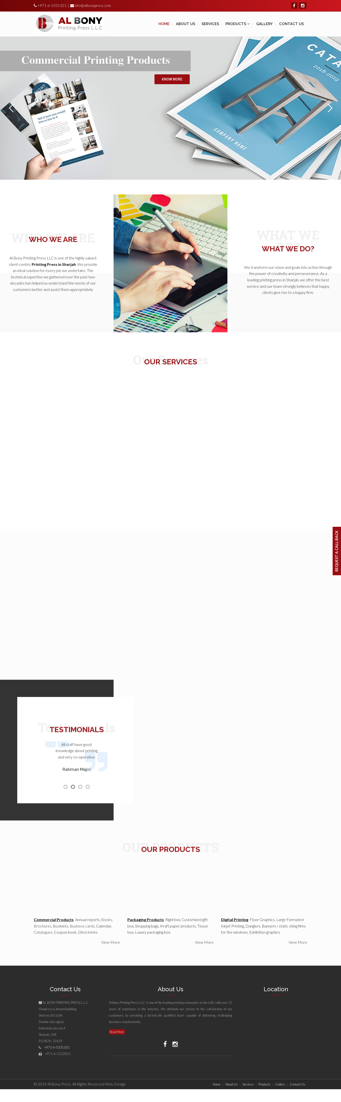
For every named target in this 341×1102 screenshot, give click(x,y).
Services (248, 1084)
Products (264, 1084)
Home (217, 1084)
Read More (117, 1032)
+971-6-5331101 (52, 5)
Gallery (280, 1084)
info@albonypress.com (93, 5)
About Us (231, 1084)
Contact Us (297, 1084)
